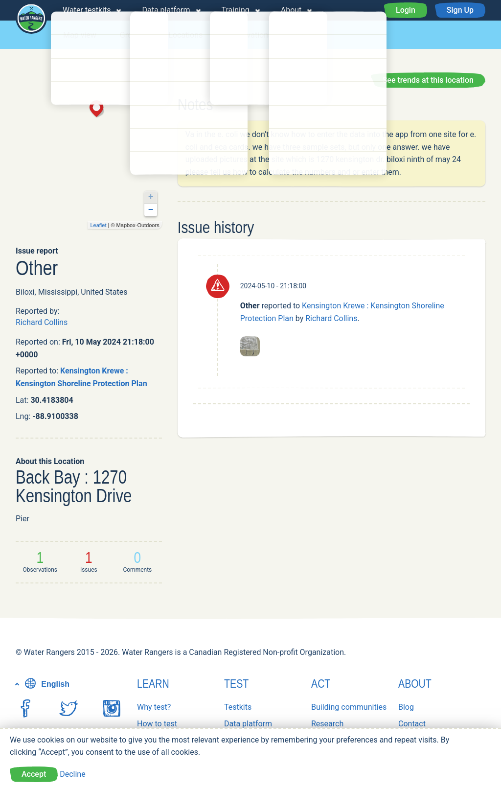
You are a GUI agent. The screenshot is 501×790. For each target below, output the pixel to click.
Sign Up (460, 10)
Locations (185, 35)
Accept (34, 774)
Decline (72, 774)
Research (327, 723)
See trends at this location (428, 80)
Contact (412, 723)
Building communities (349, 707)
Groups (132, 35)
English (46, 684)
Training (236, 10)
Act (320, 683)
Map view (79, 35)
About (291, 10)
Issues (307, 35)
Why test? (154, 707)
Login (405, 10)
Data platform (166, 10)
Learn (153, 683)
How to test (157, 723)
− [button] (151, 210)
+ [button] (151, 197)
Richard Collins (42, 322)
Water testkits (87, 10)
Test (236, 683)
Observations (249, 35)
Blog (406, 707)
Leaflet (98, 225)
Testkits (237, 707)
